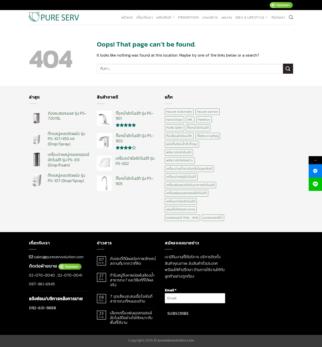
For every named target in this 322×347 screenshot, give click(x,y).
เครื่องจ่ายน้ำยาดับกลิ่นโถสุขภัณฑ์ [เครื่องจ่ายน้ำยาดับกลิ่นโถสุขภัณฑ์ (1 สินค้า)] (189, 168)
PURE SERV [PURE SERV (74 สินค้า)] (174, 127)
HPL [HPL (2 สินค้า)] (190, 119)
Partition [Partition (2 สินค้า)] (204, 119)
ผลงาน (227, 17)
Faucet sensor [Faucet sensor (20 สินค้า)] (207, 111)
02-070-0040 (42, 275)
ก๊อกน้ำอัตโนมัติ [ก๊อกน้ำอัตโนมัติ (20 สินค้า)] (198, 127)
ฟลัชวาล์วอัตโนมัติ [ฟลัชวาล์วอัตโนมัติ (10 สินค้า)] (178, 152)
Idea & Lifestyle (252, 17)
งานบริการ (210, 17)
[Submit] (288, 68)
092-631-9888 (42, 308)
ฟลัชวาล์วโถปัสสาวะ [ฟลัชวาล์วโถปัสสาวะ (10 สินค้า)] (179, 160)
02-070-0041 (70, 275)
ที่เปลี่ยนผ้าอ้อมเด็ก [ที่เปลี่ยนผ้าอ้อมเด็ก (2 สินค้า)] (179, 136)
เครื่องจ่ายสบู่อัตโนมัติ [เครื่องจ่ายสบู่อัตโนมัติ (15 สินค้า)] (181, 176)
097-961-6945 (42, 284)
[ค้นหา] (291, 17)
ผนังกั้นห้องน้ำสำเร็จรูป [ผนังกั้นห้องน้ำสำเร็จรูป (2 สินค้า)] (181, 144)
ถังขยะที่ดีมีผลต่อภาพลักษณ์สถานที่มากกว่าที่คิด (133, 261)
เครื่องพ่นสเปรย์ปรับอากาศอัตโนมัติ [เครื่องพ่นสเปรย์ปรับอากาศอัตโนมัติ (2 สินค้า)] (190, 185)
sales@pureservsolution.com (59, 257)
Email (170, 290)
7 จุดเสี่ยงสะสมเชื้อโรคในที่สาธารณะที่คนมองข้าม (131, 298)
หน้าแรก (127, 17)
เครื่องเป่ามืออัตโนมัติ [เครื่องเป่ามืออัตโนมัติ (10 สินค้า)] (180, 201)
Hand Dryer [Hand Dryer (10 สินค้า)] (174, 119)
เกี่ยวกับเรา (144, 17)
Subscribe (178, 313)
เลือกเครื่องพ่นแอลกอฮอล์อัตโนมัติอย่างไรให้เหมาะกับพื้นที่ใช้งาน (131, 318)
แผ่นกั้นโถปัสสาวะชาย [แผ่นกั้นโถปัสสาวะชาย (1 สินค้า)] (180, 209)
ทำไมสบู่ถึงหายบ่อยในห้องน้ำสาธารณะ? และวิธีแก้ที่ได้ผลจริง (132, 280)
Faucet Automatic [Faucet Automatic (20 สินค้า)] (179, 111)
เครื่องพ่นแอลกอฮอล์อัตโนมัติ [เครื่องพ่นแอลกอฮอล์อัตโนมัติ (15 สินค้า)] (186, 193)
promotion (188, 17)
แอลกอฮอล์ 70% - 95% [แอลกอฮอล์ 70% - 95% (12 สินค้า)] (182, 217)
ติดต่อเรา (278, 17)
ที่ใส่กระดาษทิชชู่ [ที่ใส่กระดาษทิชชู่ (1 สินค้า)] (208, 136)
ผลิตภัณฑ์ (165, 17)
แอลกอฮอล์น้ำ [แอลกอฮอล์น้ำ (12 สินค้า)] (213, 217)
